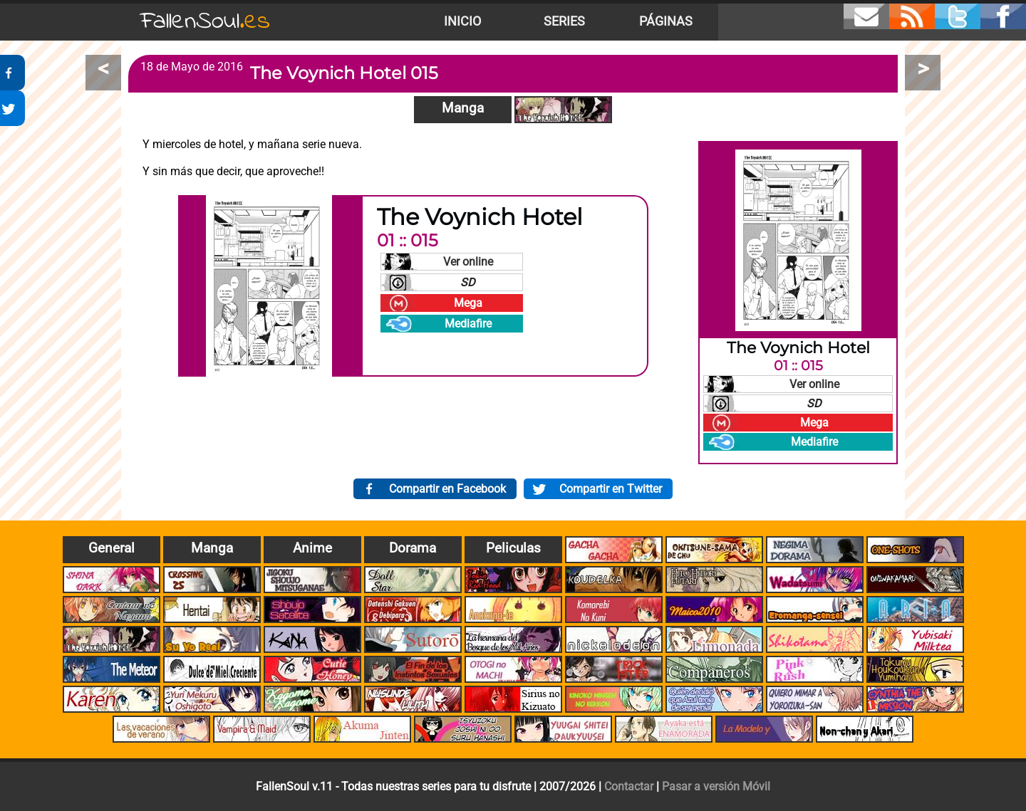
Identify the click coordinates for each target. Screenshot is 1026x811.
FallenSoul (205, 22)
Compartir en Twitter (610, 489)
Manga (463, 108)
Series (564, 21)
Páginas (666, 21)
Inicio (462, 21)
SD (467, 282)
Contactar (628, 786)
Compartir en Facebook (447, 489)
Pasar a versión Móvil (716, 786)
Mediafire (468, 323)
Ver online (468, 261)
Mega (468, 303)
